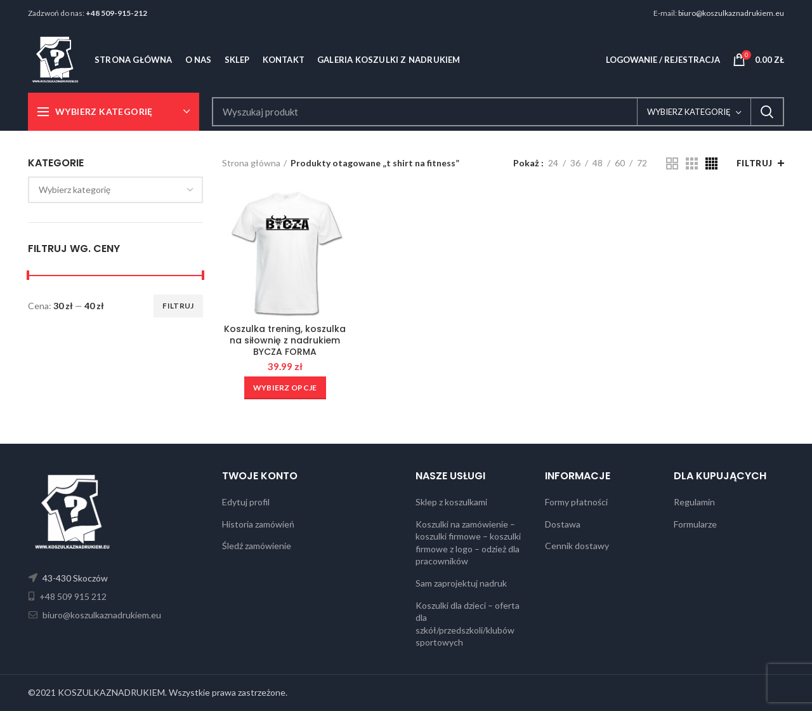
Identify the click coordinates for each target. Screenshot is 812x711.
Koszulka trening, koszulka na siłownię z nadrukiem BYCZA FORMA (285, 340)
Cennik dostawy (577, 545)
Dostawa (562, 524)
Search (767, 111)
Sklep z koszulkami (451, 501)
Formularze (695, 524)
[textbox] (74, 189)
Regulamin (694, 501)
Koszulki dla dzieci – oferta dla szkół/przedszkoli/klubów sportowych (468, 624)
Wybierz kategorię (689, 112)
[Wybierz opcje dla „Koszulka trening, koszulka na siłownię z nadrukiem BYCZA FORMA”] (285, 387)
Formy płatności (576, 501)
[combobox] (115, 189)
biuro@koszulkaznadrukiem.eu (731, 13)
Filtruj (177, 305)
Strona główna (251, 162)
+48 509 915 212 (72, 596)
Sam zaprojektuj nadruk (461, 583)
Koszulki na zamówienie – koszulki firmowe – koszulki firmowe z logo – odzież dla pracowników (468, 543)
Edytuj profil (246, 501)
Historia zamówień (258, 524)
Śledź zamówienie (256, 545)
